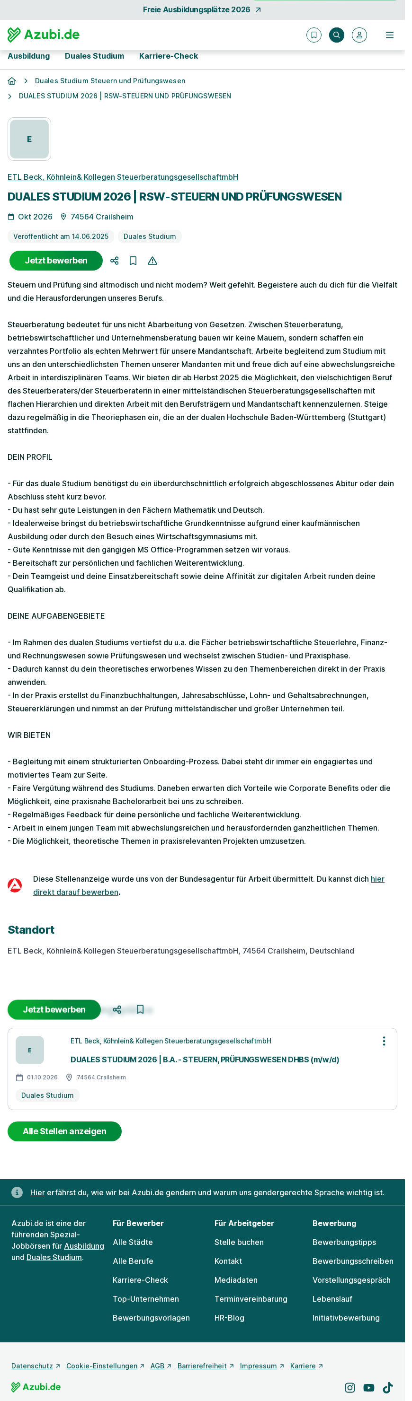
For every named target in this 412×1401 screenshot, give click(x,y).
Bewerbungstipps (344, 1242)
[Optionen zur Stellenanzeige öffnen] (384, 1041)
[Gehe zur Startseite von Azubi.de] (44, 35)
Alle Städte (133, 1242)
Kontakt (228, 1261)
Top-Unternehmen (146, 1299)
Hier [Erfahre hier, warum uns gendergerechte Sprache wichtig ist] (37, 1192)
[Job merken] (133, 261)
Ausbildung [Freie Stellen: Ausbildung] (84, 1246)
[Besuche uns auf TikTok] (388, 1387)
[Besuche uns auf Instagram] (350, 1387)
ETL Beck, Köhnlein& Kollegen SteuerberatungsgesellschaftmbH (123, 177)
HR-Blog (229, 1317)
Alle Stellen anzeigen (65, 1131)
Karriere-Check (168, 56)
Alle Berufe (133, 1261)
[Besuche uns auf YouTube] (369, 1387)
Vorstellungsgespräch (352, 1280)
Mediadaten (236, 1280)
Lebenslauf (332, 1299)
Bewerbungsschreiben (353, 1261)
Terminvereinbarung (251, 1299)
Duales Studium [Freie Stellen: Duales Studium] (54, 1257)
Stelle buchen (239, 1242)
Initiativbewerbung (346, 1317)
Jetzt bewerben (56, 260)
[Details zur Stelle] (202, 553)
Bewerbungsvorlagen (151, 1317)
